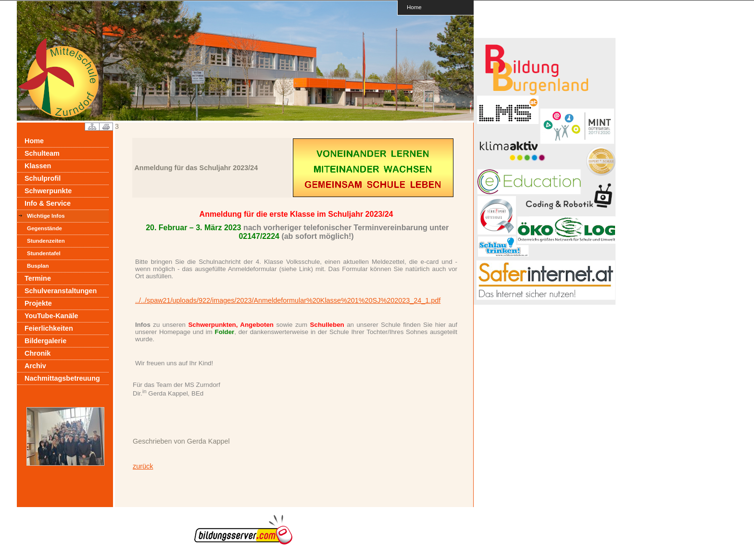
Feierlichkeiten (49, 328)
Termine (38, 278)
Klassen (38, 166)
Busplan (38, 266)
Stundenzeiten (46, 241)
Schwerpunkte (48, 191)
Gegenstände (44, 228)
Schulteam (42, 153)
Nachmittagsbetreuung (62, 378)
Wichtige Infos (46, 216)
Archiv (35, 366)
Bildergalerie (45, 341)
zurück (143, 466)
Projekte (38, 303)
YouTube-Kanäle (51, 316)
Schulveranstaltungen (61, 291)
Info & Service (48, 203)
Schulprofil (43, 178)
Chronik (37, 353)
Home (414, 7)
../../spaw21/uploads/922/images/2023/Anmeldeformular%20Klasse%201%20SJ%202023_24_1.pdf (287, 300)
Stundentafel (44, 253)
